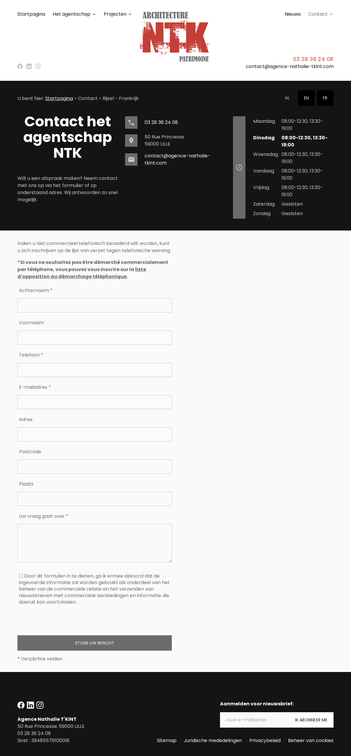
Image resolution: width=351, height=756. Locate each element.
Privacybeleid (265, 740)
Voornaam (31, 322)
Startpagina (31, 14)
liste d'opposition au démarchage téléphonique (81, 273)
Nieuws (293, 14)
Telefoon (31, 355)
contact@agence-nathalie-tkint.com (290, 66)
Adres (26, 419)
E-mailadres (35, 387)
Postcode (30, 451)
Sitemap (167, 740)
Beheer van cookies (311, 740)
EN (306, 98)
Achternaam (35, 290)
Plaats (26, 484)
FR (325, 98)
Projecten (115, 14)
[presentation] (62, 623)
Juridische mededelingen (213, 740)
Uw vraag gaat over (43, 516)
